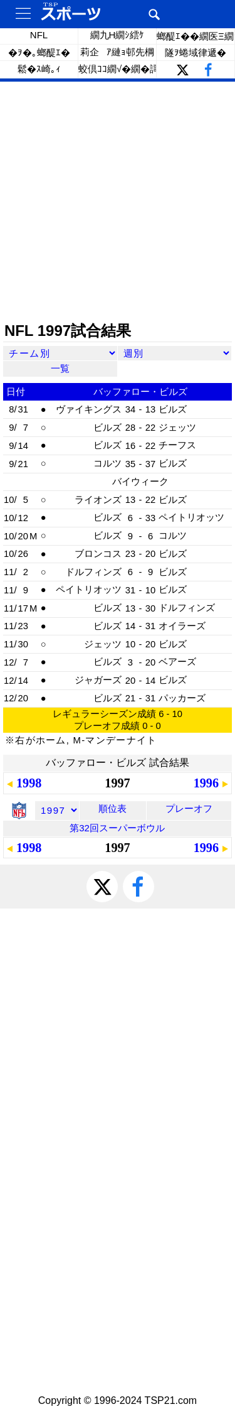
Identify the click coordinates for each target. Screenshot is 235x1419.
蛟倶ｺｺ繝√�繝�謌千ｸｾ (117, 68)
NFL (39, 35)
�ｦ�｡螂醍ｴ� (39, 52)
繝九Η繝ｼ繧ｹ (117, 35)
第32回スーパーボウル (117, 828)
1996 (206, 783)
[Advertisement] (117, 202)
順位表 (112, 808)
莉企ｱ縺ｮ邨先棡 (117, 51)
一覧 (60, 368)
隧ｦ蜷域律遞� (195, 52)
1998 (28, 783)
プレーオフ (188, 808)
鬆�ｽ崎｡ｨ (39, 68)
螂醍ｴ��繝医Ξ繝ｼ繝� (196, 36)
